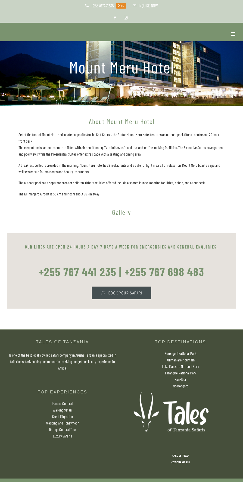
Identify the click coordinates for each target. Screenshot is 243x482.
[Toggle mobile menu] (233, 34)
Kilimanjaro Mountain (180, 360)
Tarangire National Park (180, 372)
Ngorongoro (180, 385)
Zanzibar (180, 379)
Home (110, 85)
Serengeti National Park (180, 353)
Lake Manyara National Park (180, 366)
